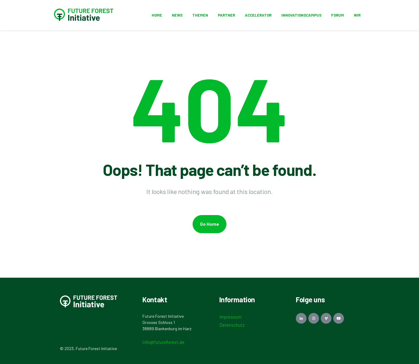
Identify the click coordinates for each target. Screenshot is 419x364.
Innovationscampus (301, 15)
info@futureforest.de (163, 342)
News (177, 15)
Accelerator (258, 15)
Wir (357, 15)
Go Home (209, 224)
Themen (200, 15)
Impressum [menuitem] (230, 317)
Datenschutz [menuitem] (232, 325)
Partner (226, 15)
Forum (337, 15)
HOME (157, 15)
